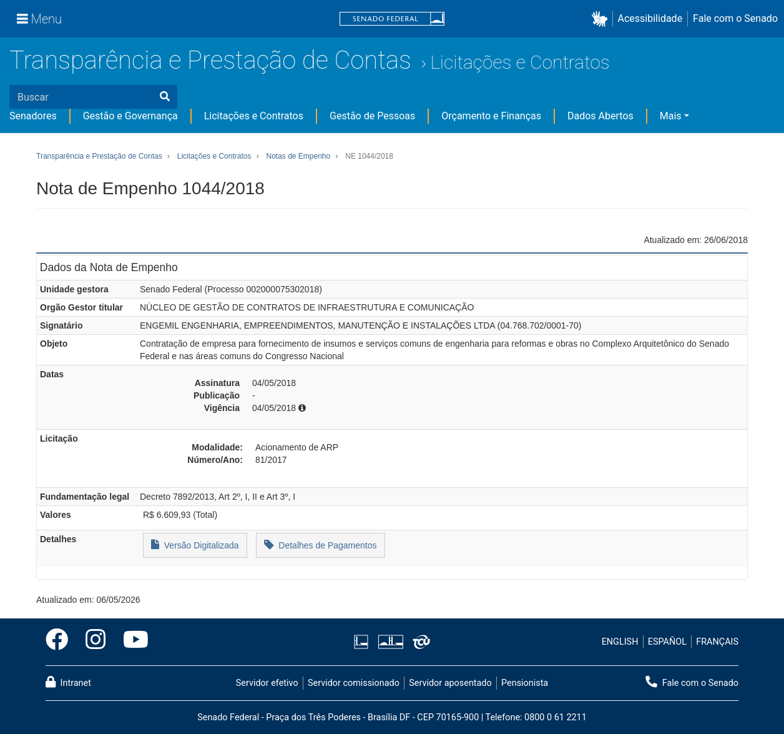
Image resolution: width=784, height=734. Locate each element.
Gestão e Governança (130, 116)
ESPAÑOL (667, 642)
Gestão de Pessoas (372, 116)
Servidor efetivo (267, 683)
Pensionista (524, 683)
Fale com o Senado (735, 18)
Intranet (68, 682)
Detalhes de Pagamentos (320, 544)
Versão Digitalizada (195, 544)
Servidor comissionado (353, 683)
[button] (602, 19)
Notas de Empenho (298, 156)
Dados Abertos (600, 116)
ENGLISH (620, 642)
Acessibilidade (650, 18)
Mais (671, 116)
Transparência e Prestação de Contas (210, 60)
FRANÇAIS (717, 642)
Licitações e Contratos (519, 62)
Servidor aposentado (450, 683)
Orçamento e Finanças (491, 116)
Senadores (33, 116)
